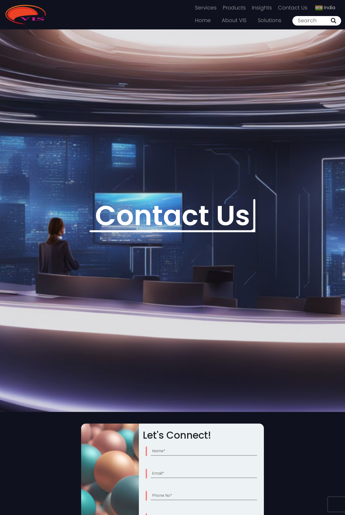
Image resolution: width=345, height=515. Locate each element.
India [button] (325, 7)
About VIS (234, 20)
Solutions (269, 20)
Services (206, 7)
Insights (262, 7)
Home (203, 20)
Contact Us (292, 7)
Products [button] (234, 7)
